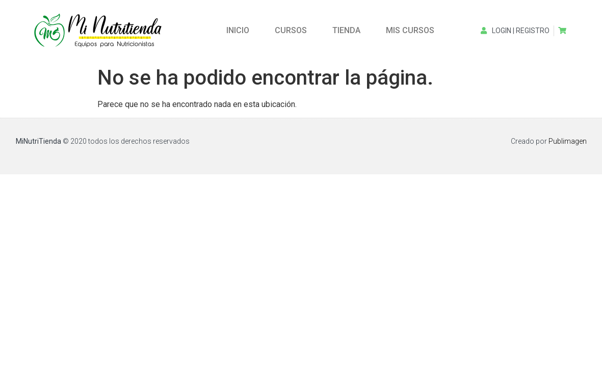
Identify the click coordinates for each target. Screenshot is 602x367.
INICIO (237, 30)
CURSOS (291, 30)
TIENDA (346, 30)
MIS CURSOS (410, 30)
